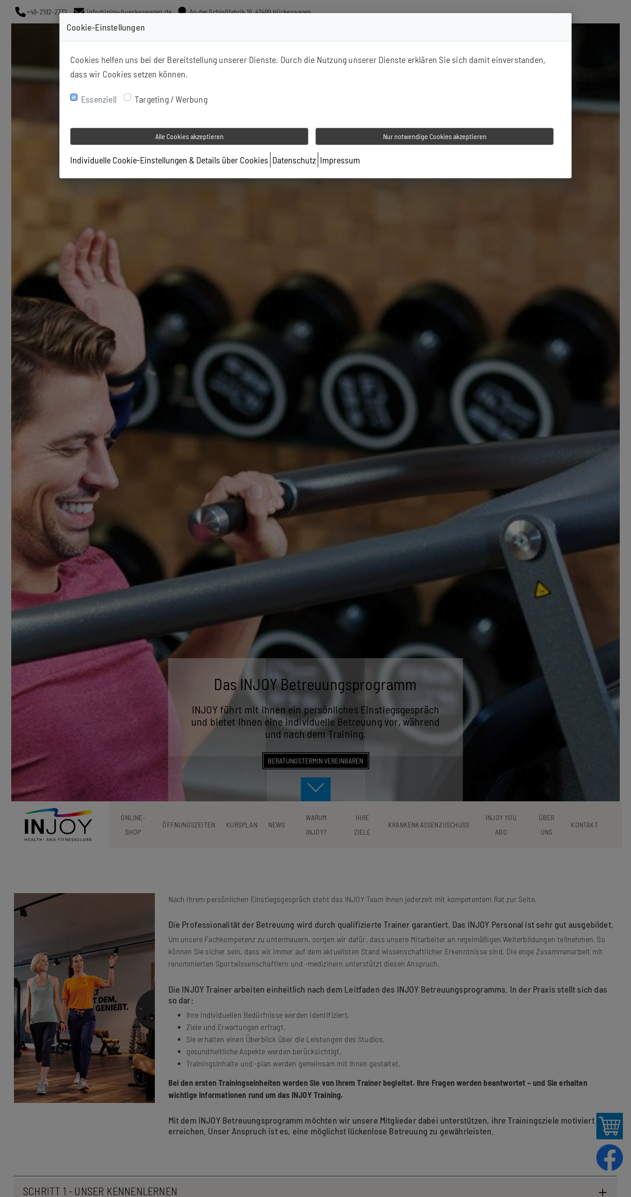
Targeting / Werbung (171, 99)
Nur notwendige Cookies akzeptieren (435, 136)
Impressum (340, 159)
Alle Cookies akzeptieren (189, 136)
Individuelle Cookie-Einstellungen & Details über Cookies (169, 159)
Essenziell (99, 99)
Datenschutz (294, 159)
